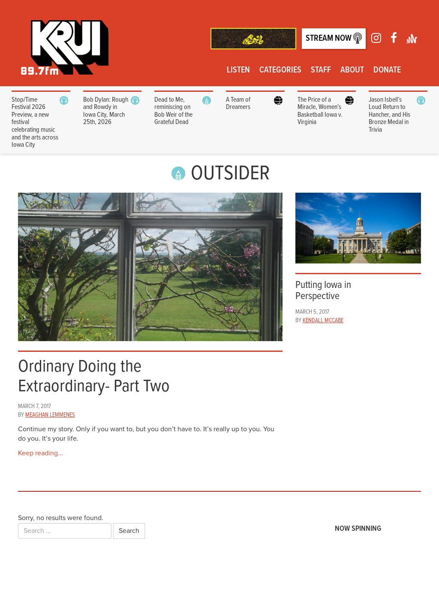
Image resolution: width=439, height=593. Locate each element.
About (352, 70)
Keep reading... (40, 453)
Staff (321, 70)
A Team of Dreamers (238, 103)
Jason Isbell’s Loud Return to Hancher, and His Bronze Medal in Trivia (389, 114)
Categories (280, 70)
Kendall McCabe (323, 320)
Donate (387, 70)
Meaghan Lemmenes (50, 415)
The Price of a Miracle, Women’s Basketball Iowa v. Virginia (320, 111)
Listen (238, 70)
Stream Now (334, 38)
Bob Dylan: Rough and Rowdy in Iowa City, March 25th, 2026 (105, 111)
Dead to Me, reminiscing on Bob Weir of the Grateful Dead (173, 111)
